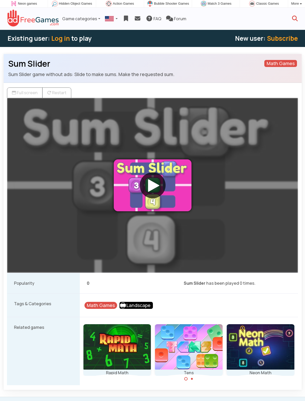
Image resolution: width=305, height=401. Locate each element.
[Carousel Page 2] (192, 379)
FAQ (153, 19)
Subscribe (282, 38)
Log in (60, 38)
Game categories (79, 19)
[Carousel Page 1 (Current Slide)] (186, 379)
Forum (176, 19)
